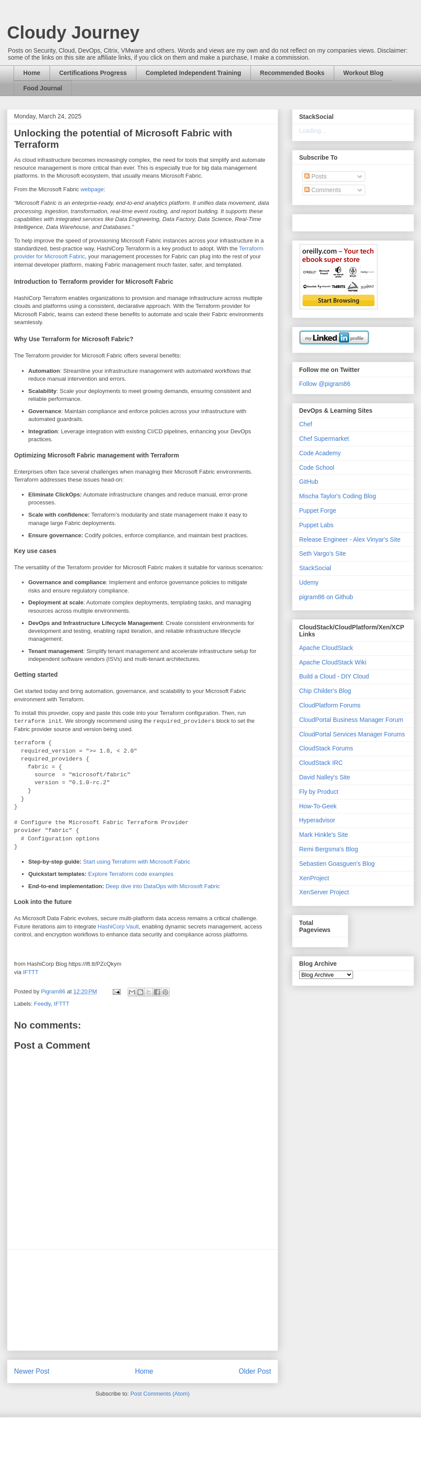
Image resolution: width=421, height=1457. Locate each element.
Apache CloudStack (326, 647)
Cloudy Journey (73, 32)
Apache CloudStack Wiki (332, 662)
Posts (315, 176)
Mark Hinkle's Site (323, 834)
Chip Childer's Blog (325, 690)
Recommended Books (292, 72)
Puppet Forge (317, 510)
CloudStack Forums (326, 748)
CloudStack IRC (321, 762)
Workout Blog (363, 72)
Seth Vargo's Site (322, 553)
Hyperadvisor (317, 820)
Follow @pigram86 (324, 383)
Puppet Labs (316, 525)
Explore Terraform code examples (130, 874)
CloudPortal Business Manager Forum (351, 719)
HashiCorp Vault (118, 926)
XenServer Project (324, 892)
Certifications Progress (93, 72)
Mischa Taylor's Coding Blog (337, 496)
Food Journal (42, 88)
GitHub (308, 481)
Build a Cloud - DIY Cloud (334, 676)
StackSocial (315, 567)
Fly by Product (318, 791)
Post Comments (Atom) (159, 1393)
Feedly (42, 1003)
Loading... (312, 130)
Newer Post (32, 1371)
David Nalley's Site (324, 777)
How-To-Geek (318, 806)
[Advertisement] (142, 1300)
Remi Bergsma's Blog (328, 849)
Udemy (308, 582)
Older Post (255, 1371)
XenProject (314, 878)
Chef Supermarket (324, 438)
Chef (305, 424)
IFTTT (30, 972)
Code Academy (320, 453)
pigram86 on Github (326, 596)
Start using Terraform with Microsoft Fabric (136, 861)
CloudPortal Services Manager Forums (352, 734)
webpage (92, 189)
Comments (322, 189)
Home (31, 72)
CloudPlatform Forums (329, 705)
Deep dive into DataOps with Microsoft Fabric (163, 886)
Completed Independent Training (193, 72)
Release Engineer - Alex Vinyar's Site (349, 539)
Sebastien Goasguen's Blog (337, 863)
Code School (316, 467)
